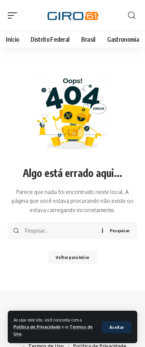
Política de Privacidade (37, 326)
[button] (116, 327)
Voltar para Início (72, 257)
